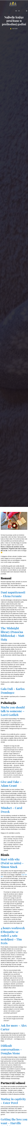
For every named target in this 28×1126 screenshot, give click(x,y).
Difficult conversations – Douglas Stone (11, 1049)
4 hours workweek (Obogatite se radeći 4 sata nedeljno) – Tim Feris (13, 935)
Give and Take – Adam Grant (11, 783)
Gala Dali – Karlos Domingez (13, 690)
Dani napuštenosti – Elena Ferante (13, 594)
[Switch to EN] (16, 11)
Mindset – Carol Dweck (11, 809)
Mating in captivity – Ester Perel (13, 1101)
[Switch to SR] (19, 11)
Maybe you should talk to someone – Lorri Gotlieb (13, 711)
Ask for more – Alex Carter (14, 1027)
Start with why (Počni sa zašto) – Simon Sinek (12, 863)
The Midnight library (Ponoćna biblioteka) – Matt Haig (12, 633)
